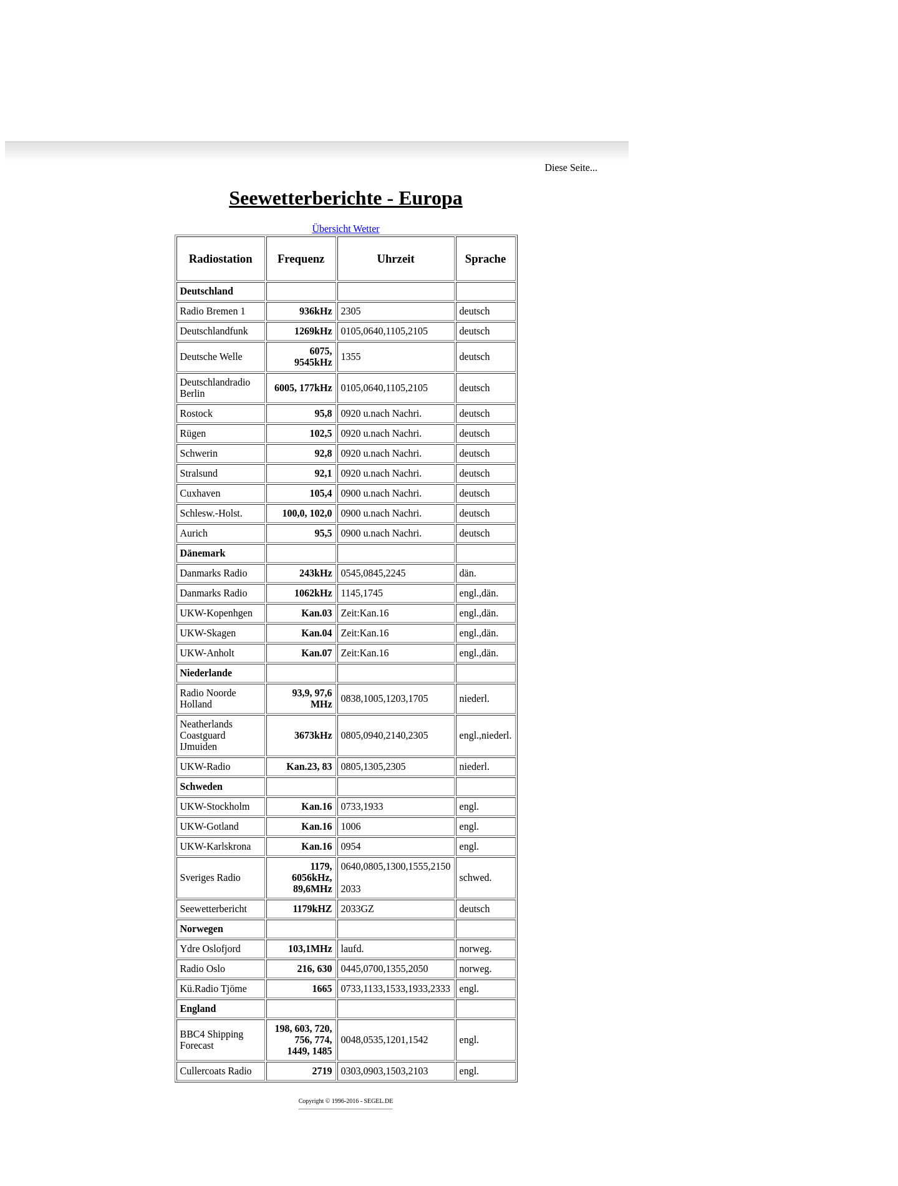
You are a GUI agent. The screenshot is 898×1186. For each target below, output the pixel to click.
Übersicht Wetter (345, 228)
